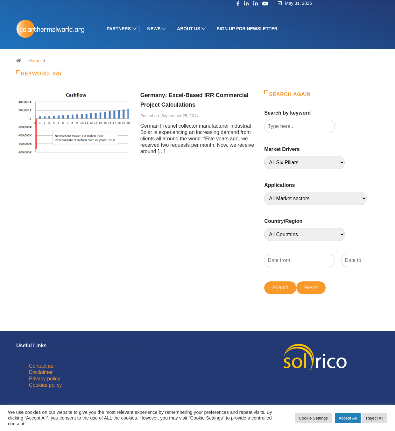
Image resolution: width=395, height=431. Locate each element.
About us (188, 28)
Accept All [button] (348, 418)
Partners (119, 28)
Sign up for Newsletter (246, 28)
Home (34, 60)
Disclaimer (41, 372)
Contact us (41, 366)
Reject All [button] (374, 418)
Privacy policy (44, 378)
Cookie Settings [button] (313, 418)
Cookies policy (45, 385)
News (153, 28)
